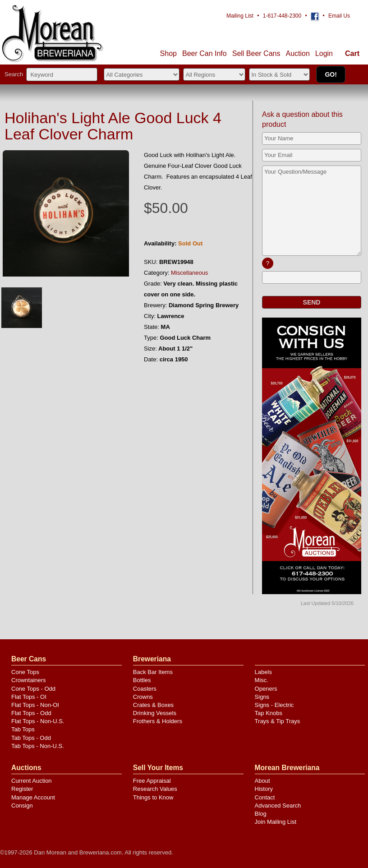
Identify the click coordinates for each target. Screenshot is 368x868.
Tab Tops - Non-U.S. (37, 746)
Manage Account (33, 797)
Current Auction (31, 780)
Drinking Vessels (154, 713)
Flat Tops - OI (28, 696)
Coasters (144, 688)
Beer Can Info (204, 53)
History (264, 788)
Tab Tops (23, 729)
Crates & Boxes (153, 705)
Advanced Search (278, 805)
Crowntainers (28, 680)
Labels (263, 672)
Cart (352, 53)
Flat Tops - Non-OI (35, 705)
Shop (168, 53)
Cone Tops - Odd (33, 688)
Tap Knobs (268, 713)
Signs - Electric (274, 705)
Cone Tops (25, 672)
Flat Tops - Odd (31, 713)
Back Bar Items (153, 672)
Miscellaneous (189, 272)
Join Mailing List (276, 821)
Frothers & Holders (157, 721)
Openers (266, 688)
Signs (262, 696)
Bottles (142, 680)
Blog (261, 813)
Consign (22, 805)
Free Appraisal (152, 780)
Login (324, 53)
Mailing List (239, 16)
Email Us (339, 16)
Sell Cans (256, 53)
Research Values (155, 788)
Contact (265, 797)
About (262, 780)
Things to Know (153, 797)
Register (22, 788)
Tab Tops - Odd (31, 737)
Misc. (261, 680)
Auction (297, 53)
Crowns (143, 696)
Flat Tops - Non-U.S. (37, 721)
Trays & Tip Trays (277, 721)
